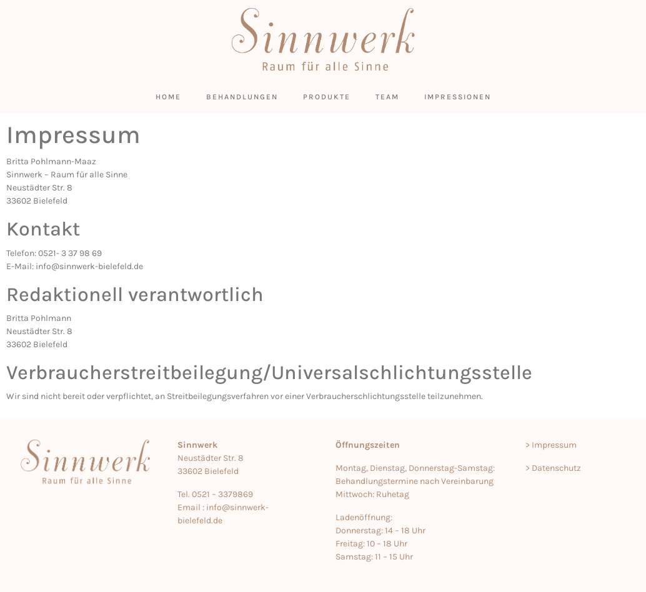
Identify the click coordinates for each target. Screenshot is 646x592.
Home (168, 96)
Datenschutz (556, 468)
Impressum (554, 445)
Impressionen (457, 96)
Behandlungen (242, 96)
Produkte (326, 96)
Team (387, 96)
